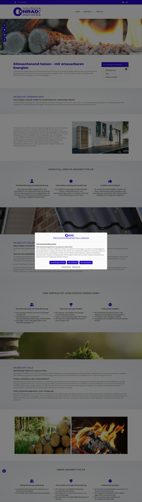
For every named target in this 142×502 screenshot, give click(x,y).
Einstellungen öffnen (58, 262)
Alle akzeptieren (86, 262)
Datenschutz (66, 267)
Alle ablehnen (72, 262)
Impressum (76, 267)
